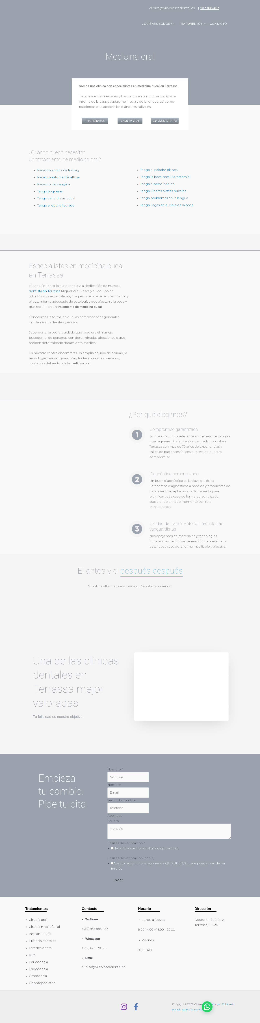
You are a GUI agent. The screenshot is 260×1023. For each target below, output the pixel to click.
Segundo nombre (121, 800)
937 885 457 (209, 8)
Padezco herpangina (53, 184)
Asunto (113, 821)
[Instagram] (123, 1006)
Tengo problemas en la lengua (164, 198)
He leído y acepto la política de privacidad (146, 848)
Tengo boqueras (50, 191)
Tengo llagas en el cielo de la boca (166, 205)
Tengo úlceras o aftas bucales (163, 191)
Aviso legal (214, 1004)
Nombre (115, 769)
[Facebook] (136, 1006)
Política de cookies (197, 1009)
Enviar (118, 880)
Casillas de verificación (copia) (130, 858)
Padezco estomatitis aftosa (58, 177)
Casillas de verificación (126, 843)
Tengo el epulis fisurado (55, 205)
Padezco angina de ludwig (58, 170)
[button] (207, 1006)
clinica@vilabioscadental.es (172, 8)
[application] (173, 24)
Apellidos (114, 815)
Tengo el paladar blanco (159, 170)
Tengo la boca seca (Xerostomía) (165, 177)
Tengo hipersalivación (157, 184)
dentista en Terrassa (44, 291)
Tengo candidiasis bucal (56, 198)
